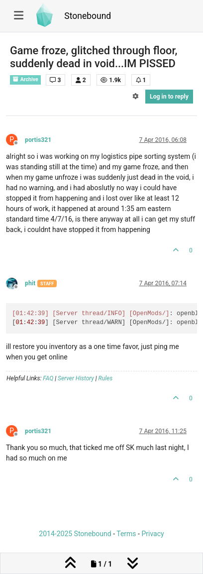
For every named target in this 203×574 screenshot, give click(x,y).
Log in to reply (169, 96)
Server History (76, 378)
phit (30, 283)
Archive (25, 79)
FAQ (48, 378)
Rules (106, 378)
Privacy (152, 534)
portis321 (38, 139)
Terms (126, 534)
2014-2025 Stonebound (75, 534)
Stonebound (87, 16)
